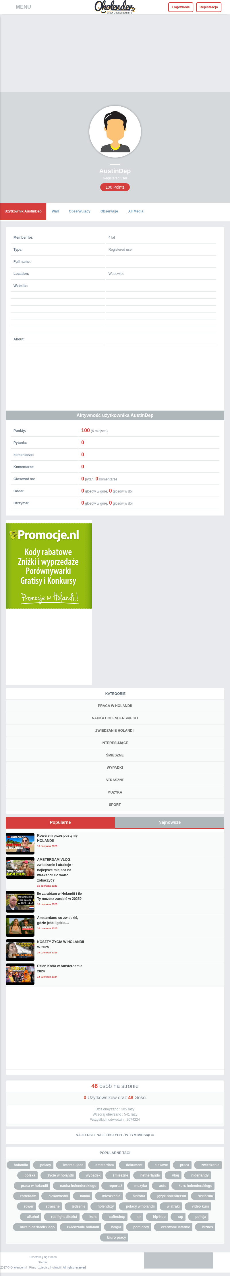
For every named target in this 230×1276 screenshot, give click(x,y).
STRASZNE (115, 780)
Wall (55, 211)
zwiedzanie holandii (83, 1227)
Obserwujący (79, 211)
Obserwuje (109, 211)
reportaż (115, 1186)
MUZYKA (114, 792)
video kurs (200, 1206)
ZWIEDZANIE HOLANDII (114, 731)
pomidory (141, 1227)
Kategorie (115, 694)
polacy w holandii (140, 1206)
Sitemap (43, 1262)
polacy (45, 1165)
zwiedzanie (210, 1165)
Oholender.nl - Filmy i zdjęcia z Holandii (35, 1267)
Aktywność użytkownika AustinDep (115, 415)
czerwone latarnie (175, 1227)
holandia (21, 1165)
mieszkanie (111, 1196)
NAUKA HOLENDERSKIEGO (115, 718)
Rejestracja (209, 7)
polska (29, 1175)
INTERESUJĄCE (115, 743)
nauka (85, 1196)
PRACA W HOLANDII (115, 706)
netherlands (150, 1175)
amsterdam (104, 1165)
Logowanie (181, 7)
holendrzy (106, 1206)
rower (29, 1206)
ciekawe (161, 1165)
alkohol (33, 1217)
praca (184, 1165)
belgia (116, 1227)
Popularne (60, 822)
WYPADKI (115, 768)
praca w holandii (34, 1186)
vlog (175, 1175)
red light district (64, 1217)
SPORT (115, 805)
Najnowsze (170, 822)
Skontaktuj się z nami (43, 1257)
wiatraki (173, 1206)
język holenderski (171, 1196)
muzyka (140, 1186)
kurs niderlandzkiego (37, 1227)
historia (139, 1196)
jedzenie (78, 1206)
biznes (207, 1227)
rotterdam (28, 1196)
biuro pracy (116, 1237)
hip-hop (159, 1217)
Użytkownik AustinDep (23, 211)
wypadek (93, 1175)
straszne (53, 1206)
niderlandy (200, 1175)
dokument (134, 1165)
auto (162, 1186)
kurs (92, 1217)
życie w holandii (61, 1175)
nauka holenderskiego (78, 1186)
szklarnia (205, 1196)
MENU (23, 7)
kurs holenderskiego (195, 1186)
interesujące (73, 1165)
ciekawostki (58, 1196)
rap (180, 1217)
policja (200, 1217)
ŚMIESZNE (114, 755)
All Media (136, 211)
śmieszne (120, 1175)
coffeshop (117, 1217)
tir (139, 1217)
